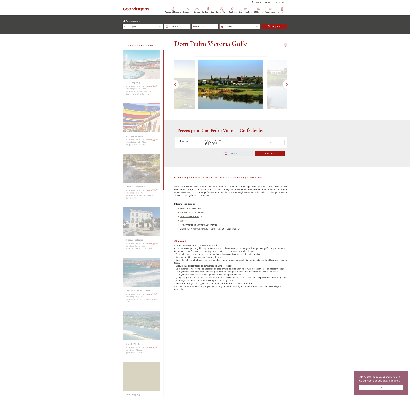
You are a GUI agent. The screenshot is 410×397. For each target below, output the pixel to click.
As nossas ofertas (133, 21)
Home (267, 2)
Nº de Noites (140, 45)
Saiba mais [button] (394, 381)
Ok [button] (381, 388)
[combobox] (143, 26)
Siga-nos (256, 2)
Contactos (279, 2)
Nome (150, 45)
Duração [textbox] (200, 26)
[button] (173, 11)
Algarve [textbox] (131, 26)
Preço (130, 45)
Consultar (270, 153)
